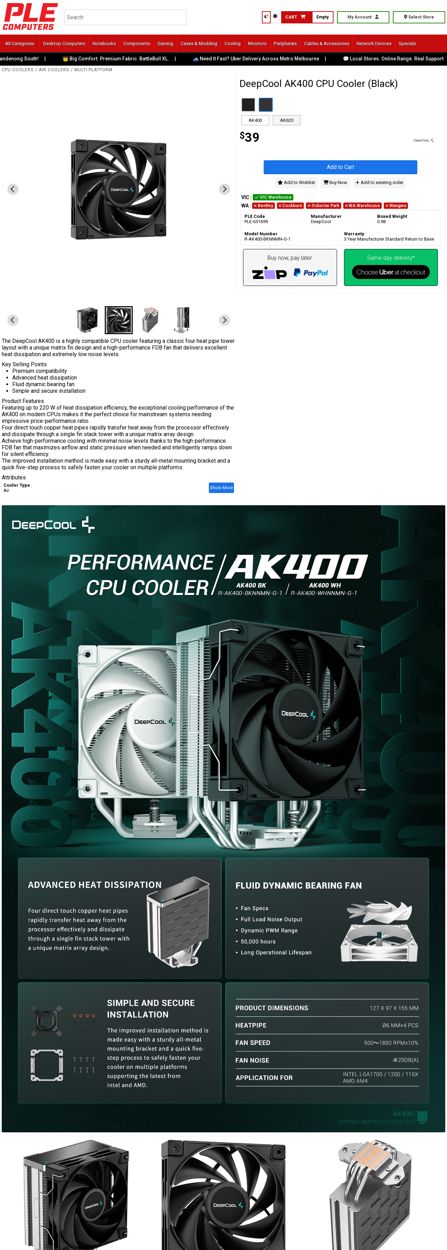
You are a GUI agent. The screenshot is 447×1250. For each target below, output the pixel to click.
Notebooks (104, 43)
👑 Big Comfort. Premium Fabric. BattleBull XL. (121, 58)
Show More (221, 487)
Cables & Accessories (326, 43)
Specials (407, 43)
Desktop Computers (64, 43)
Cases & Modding (199, 43)
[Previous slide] (13, 189)
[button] (87, 320)
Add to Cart (340, 167)
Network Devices (374, 43)
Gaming (165, 43)
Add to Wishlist (296, 182)
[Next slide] (224, 189)
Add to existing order (379, 182)
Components (136, 43)
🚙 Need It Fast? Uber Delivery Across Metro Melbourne (261, 58)
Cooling (233, 43)
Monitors (257, 43)
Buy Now (335, 182)
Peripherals (285, 43)
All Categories (19, 43)
